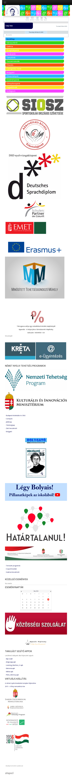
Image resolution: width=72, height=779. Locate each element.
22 (38, 605)
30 (42, 608)
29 (38, 608)
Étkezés (9, 65)
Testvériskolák (13, 61)
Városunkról (11, 42)
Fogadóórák (11, 87)
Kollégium (10, 91)
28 (34, 608)
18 (22, 605)
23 (42, 605)
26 (26, 608)
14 (34, 602)
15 (38, 602)
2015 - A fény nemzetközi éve (15, 686)
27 (30, 608)
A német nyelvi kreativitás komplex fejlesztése (20, 683)
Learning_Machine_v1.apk (14, 665)
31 (48, 608)
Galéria (9, 46)
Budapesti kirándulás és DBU (15, 415)
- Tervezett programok (12, 566)
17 (48, 602)
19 (26, 605)
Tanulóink (10, 57)
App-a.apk (9, 659)
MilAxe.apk (9, 672)
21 (34, 605)
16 (42, 602)
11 (22, 602)
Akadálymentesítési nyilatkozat (14, 766)
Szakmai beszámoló (12, 572)
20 (30, 605)
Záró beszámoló (11, 428)
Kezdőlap (10, 39)
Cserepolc (9, 419)
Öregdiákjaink (12, 50)
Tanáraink (11, 54)
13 (30, 602)
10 (48, 599)
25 (22, 608)
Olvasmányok (12, 76)
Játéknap (9, 422)
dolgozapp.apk (11, 662)
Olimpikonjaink (13, 83)
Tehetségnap (10, 425)
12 (26, 602)
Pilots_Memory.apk (12, 675)
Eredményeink (12, 80)
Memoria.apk (10, 668)
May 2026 (36, 591)
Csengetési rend (13, 68)
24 (48, 605)
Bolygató (10, 72)
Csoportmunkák (11, 569)
